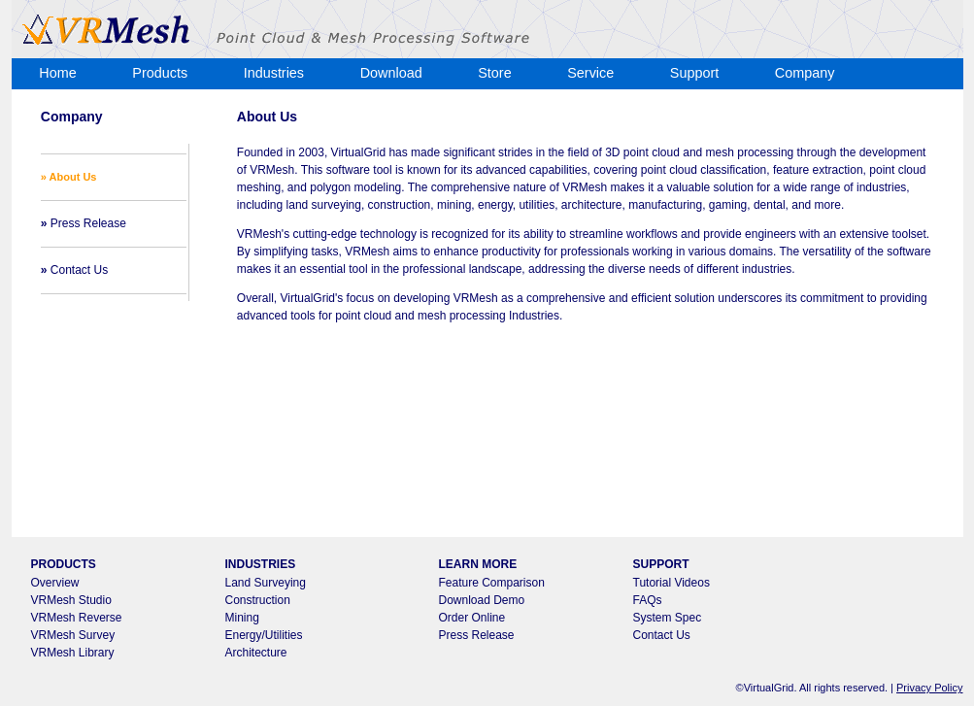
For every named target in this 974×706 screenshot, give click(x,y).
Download (391, 73)
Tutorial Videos (671, 582)
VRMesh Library (73, 652)
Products (159, 73)
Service (590, 73)
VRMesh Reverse (76, 617)
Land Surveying (265, 582)
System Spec (667, 617)
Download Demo (482, 600)
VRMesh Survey (73, 635)
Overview (55, 582)
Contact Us (74, 270)
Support (694, 73)
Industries (274, 73)
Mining (242, 617)
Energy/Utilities (264, 635)
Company (805, 73)
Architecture (256, 652)
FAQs (647, 600)
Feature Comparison (492, 582)
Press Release (83, 223)
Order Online (472, 617)
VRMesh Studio (71, 600)
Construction (257, 600)
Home (57, 73)
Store (494, 73)
